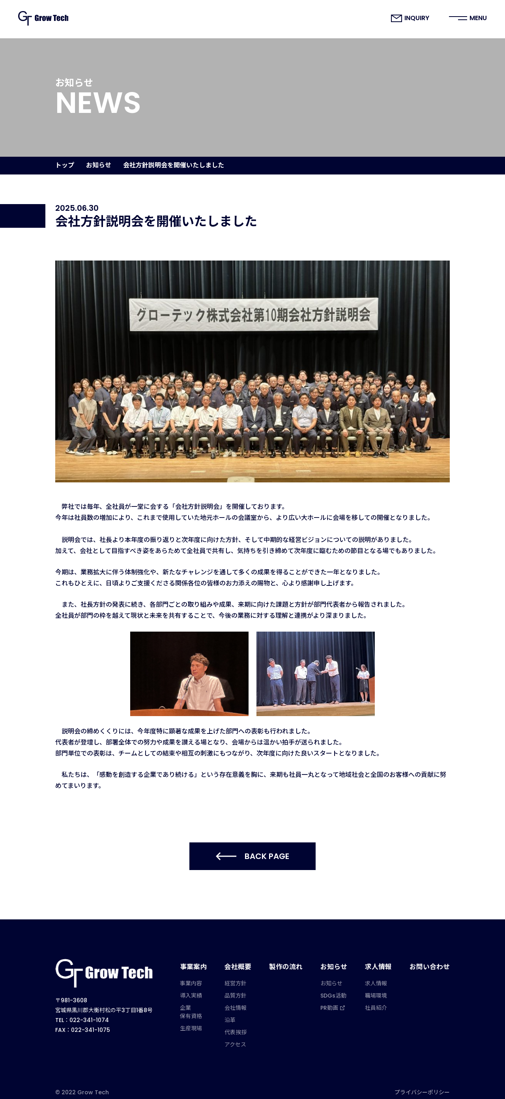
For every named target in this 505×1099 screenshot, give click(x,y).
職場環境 (380, 988)
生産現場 (201, 1021)
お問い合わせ (431, 963)
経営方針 (244, 976)
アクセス (243, 1037)
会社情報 (244, 1001)
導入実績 (201, 988)
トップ (64, 165)
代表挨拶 (244, 1025)
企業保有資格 (201, 1005)
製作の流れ (291, 963)
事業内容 (201, 976)
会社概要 (245, 963)
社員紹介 (380, 1001)
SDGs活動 (338, 988)
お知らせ (98, 165)
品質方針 (244, 988)
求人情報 (381, 963)
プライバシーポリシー (422, 1086)
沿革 (238, 1013)
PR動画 (337, 1001)
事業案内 (202, 963)
